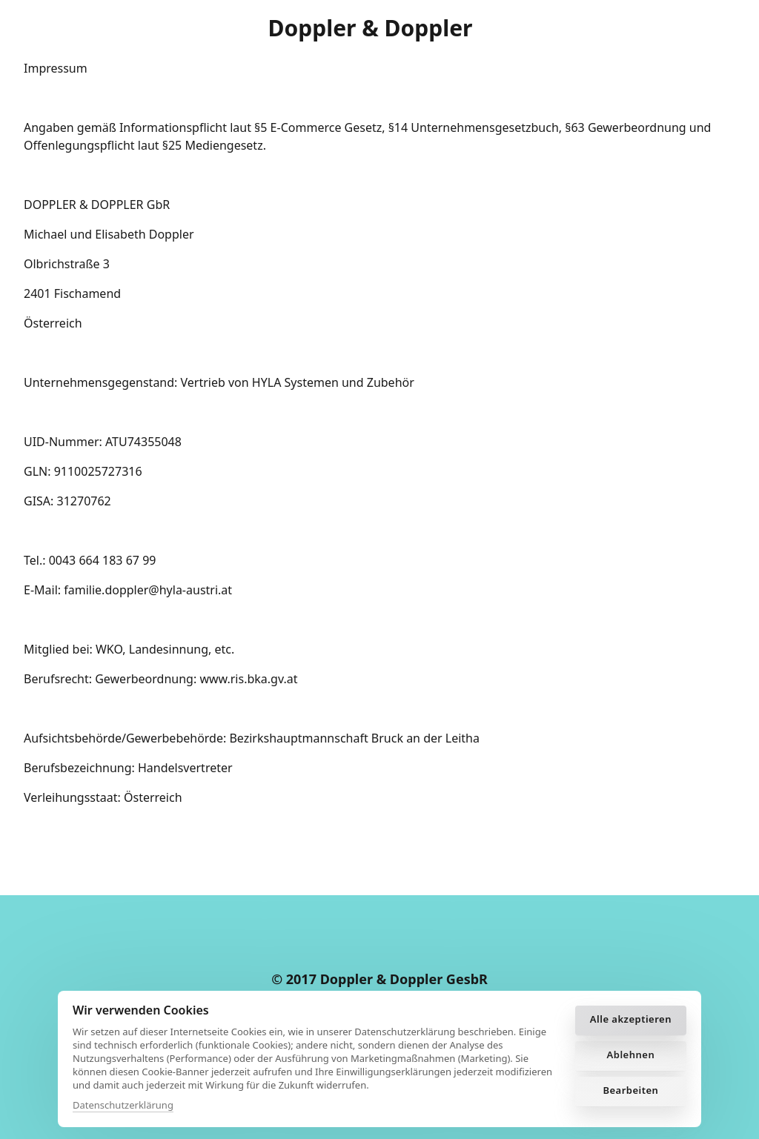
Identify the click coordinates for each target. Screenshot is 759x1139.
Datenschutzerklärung (123, 1105)
